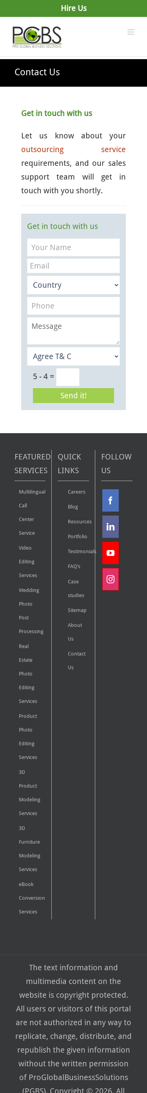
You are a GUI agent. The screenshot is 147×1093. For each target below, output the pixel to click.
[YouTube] (110, 553)
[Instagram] (110, 579)
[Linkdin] (110, 527)
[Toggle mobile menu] (131, 32)
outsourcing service (73, 149)
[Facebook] (110, 500)
